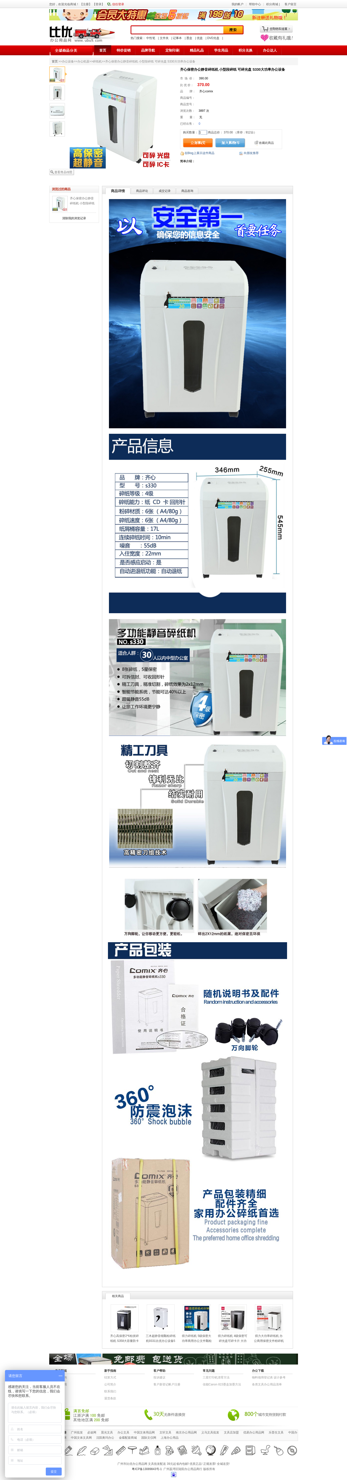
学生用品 (221, 50)
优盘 (200, 38)
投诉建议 (159, 1377)
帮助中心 (255, 4)
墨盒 (189, 38)
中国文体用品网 (144, 1432)
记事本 (177, 38)
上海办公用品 (170, 1437)
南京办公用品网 (186, 1432)
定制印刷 (172, 50)
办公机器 (83, 61)
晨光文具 (107, 1432)
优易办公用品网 (253, 1432)
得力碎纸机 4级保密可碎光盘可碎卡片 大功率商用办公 (232, 1341)
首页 (102, 50)
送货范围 (61, 1384)
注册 (86, 4)
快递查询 (61, 1377)
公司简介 (110, 1384)
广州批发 (77, 1432)
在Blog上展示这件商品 (199, 153)
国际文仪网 (148, 1437)
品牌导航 (148, 50)
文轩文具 (165, 1432)
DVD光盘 (213, 38)
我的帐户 (238, 4)
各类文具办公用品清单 (267, 1384)
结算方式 (110, 1377)
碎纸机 (97, 61)
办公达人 (270, 50)
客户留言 (291, 4)
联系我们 (110, 1391)
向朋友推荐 (251, 153)
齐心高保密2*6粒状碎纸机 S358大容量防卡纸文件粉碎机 (124, 1341)
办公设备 (68, 61)
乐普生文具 (276, 1432)
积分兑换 (245, 50)
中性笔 (150, 38)
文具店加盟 (231, 1432)
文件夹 (164, 38)
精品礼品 (197, 50)
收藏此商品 (266, 143)
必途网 (91, 1432)
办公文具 (123, 1432)
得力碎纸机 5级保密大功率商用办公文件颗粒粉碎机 (197, 1341)
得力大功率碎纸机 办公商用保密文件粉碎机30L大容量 (269, 1341)
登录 (98, 4)
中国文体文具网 (81, 1437)
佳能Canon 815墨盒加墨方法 (222, 1384)
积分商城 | (273, 4)
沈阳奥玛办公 (105, 1437)
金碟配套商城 (128, 1437)
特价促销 (124, 50)
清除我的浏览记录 (74, 218)
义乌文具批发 (210, 1432)
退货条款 (110, 1398)
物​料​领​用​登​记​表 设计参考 (269, 1377)
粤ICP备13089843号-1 (147, 1469)
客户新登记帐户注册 (166, 1384)
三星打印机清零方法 (216, 1377)
